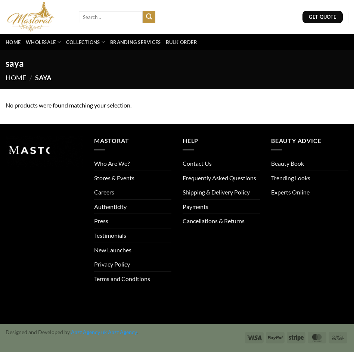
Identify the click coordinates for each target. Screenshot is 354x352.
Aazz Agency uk (89, 332)
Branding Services (135, 42)
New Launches (112, 249)
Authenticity (110, 206)
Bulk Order (181, 42)
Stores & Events (114, 177)
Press (101, 220)
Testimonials (110, 235)
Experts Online (290, 192)
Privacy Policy (112, 264)
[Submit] (149, 17)
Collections (85, 42)
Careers (104, 192)
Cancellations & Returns (214, 220)
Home (13, 42)
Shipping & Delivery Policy (216, 192)
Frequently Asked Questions (219, 177)
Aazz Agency (122, 332)
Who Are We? (112, 163)
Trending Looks (290, 177)
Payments (195, 206)
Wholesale (43, 42)
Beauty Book (287, 163)
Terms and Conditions (122, 278)
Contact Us (197, 163)
